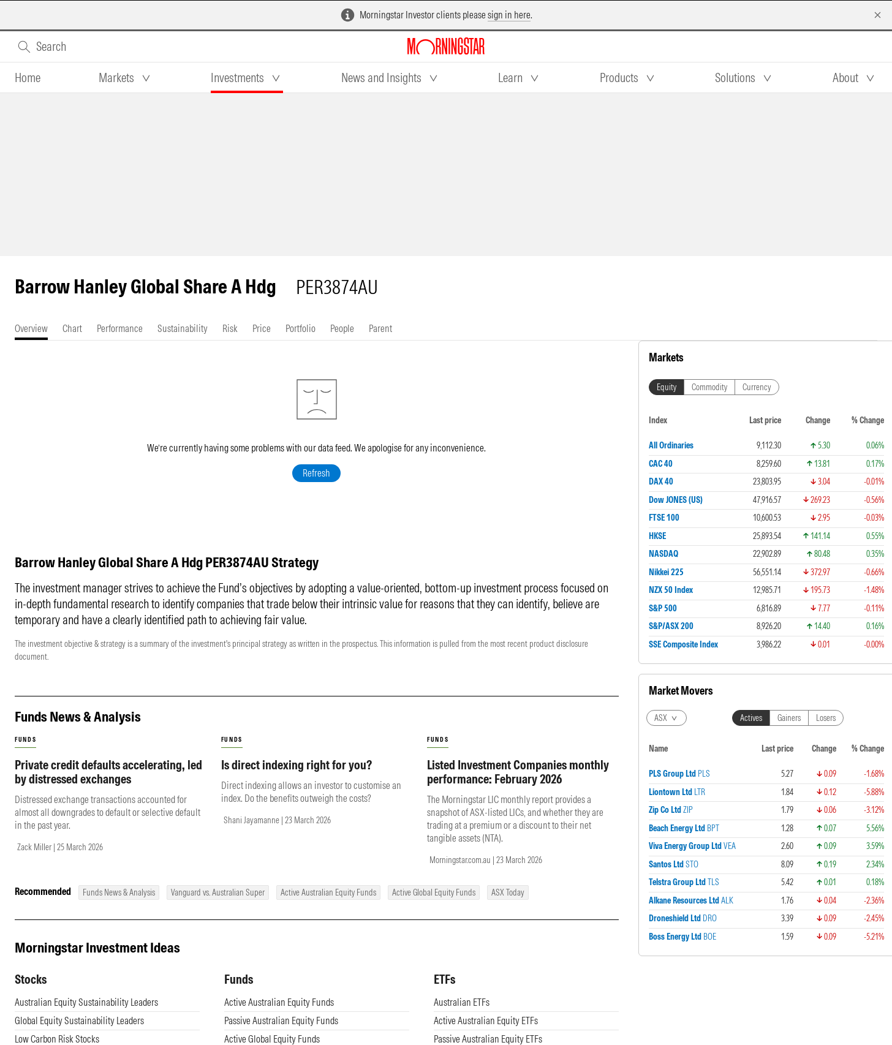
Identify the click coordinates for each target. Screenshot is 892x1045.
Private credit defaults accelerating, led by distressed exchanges (108, 784)
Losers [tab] (826, 717)
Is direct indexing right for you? (296, 777)
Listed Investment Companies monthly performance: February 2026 (518, 784)
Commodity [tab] (709, 387)
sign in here (509, 15)
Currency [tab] (757, 387)
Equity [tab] (666, 387)
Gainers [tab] (789, 717)
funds (25, 752)
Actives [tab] (751, 717)
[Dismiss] (877, 15)
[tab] (27, 77)
